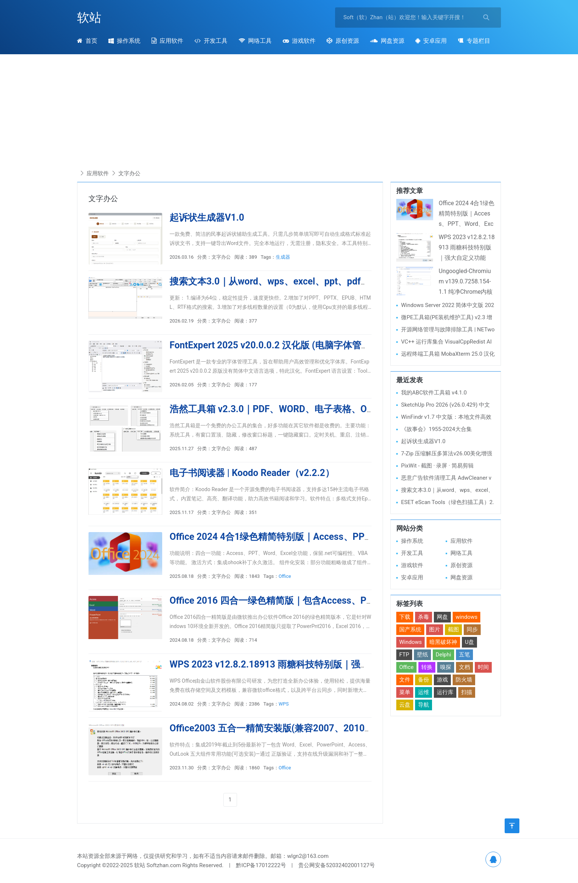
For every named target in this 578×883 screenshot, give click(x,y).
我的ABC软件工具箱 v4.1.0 (434, 392)
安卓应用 (431, 40)
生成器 (283, 257)
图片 (434, 629)
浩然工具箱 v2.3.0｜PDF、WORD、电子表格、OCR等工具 (288, 409)
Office (285, 576)
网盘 (442, 617)
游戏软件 (299, 40)
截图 (453, 629)
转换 (426, 667)
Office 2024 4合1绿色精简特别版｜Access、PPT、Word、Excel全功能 (315, 536)
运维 (423, 692)
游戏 (442, 679)
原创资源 (343, 40)
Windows (410, 642)
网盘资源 (387, 40)
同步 (472, 629)
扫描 (466, 692)
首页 (87, 40)
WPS (284, 704)
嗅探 (445, 667)
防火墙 (464, 679)
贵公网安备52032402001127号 (336, 865)
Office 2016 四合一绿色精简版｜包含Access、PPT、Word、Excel (305, 600)
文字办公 (129, 173)
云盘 (404, 704)
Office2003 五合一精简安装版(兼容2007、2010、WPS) (283, 728)
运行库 (445, 692)
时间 (483, 667)
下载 (404, 617)
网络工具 (255, 40)
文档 (464, 667)
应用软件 (167, 40)
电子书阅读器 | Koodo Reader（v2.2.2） (252, 473)
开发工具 (210, 40)
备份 (423, 679)
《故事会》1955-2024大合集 (436, 429)
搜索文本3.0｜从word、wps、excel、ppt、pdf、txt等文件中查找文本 (312, 281)
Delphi (443, 654)
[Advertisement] (289, 113)
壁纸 (422, 654)
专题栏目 (474, 40)
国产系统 (410, 629)
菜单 (404, 692)
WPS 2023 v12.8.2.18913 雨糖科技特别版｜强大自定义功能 (292, 664)
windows (466, 617)
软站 (89, 17)
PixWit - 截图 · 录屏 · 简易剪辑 (437, 465)
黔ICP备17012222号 (261, 865)
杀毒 (423, 617)
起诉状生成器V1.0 (207, 217)
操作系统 (124, 40)
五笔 (464, 654)
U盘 (469, 642)
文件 (404, 679)
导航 (423, 704)
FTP (404, 654)
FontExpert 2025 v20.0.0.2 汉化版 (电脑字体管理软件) (281, 345)
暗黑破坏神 (443, 642)
